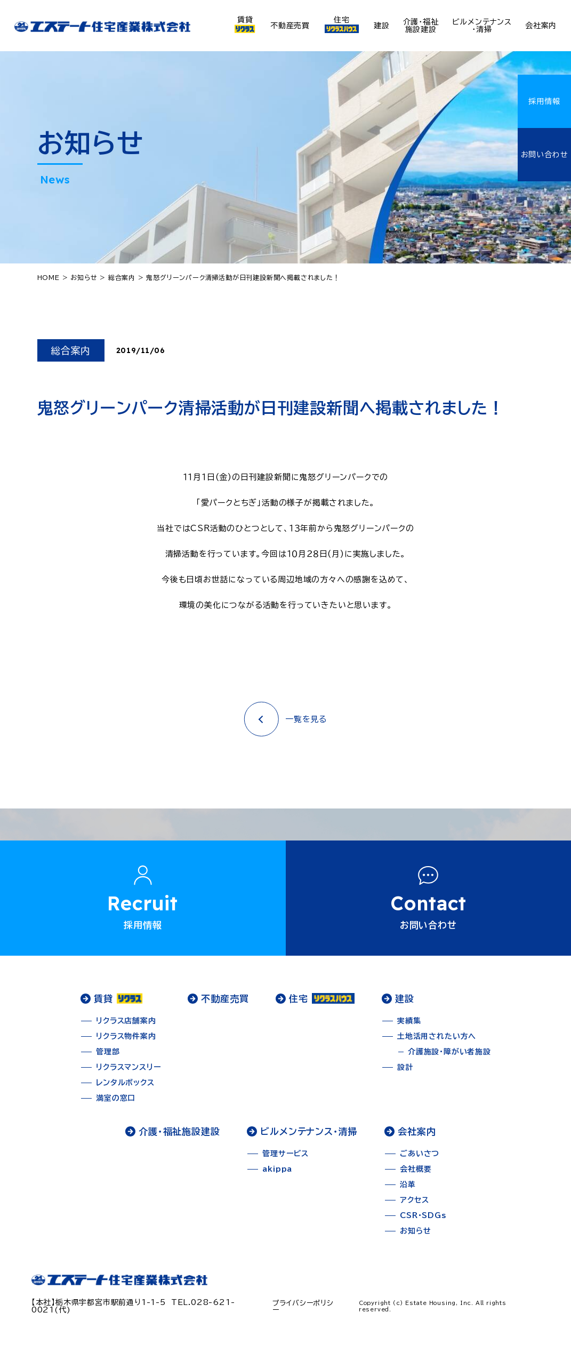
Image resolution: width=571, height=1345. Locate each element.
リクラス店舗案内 (126, 1026)
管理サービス (285, 1159)
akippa (277, 1174)
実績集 (409, 1026)
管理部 (107, 1057)
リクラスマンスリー (128, 1072)
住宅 (342, 24)
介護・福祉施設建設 (421, 25)
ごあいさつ (419, 1159)
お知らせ (415, 1236)
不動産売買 (290, 25)
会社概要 (415, 1174)
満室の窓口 (115, 1103)
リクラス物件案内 (126, 1041)
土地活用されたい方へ (436, 1041)
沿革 (408, 1190)
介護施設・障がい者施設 (449, 1057)
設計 (405, 1072)
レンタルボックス (125, 1088)
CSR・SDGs (423, 1220)
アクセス (414, 1205)
